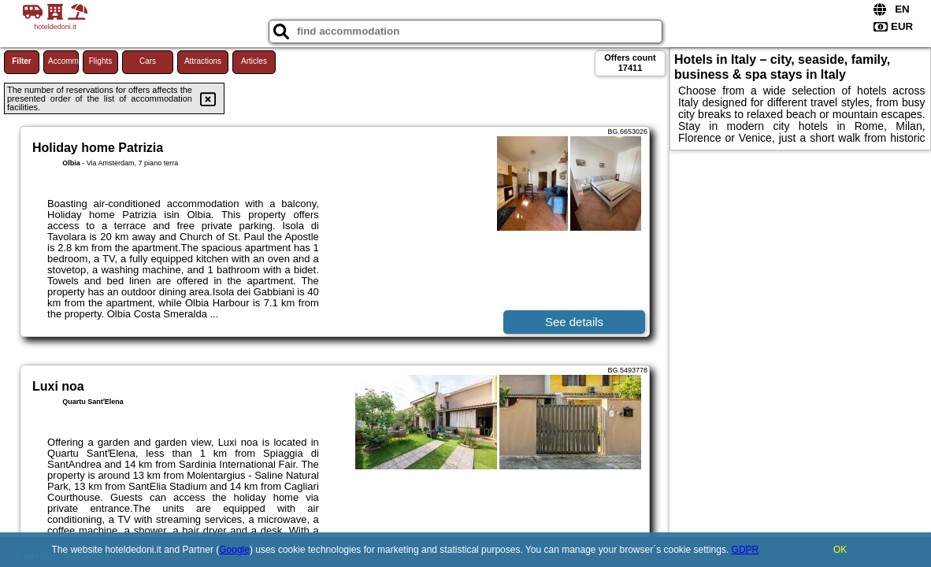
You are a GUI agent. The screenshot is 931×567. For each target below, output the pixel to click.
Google (234, 549)
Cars (147, 61)
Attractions (202, 61)
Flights (100, 61)
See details (574, 321)
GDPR (745, 549)
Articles (254, 61)
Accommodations (63, 61)
